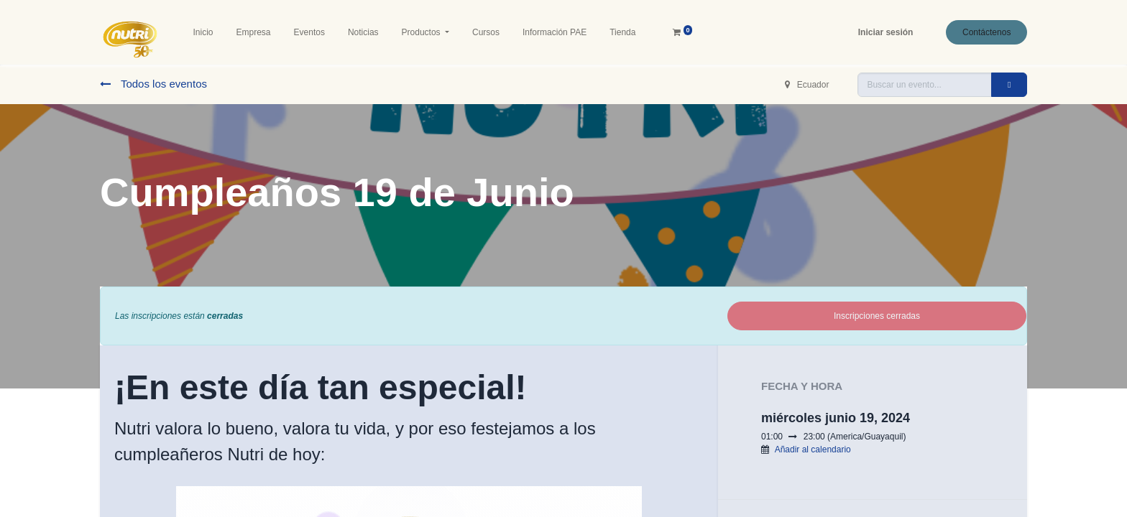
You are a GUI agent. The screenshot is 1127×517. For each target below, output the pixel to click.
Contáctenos (986, 32)
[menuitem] (203, 32)
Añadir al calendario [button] (813, 449)
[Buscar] (1009, 85)
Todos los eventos (153, 84)
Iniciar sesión (886, 32)
